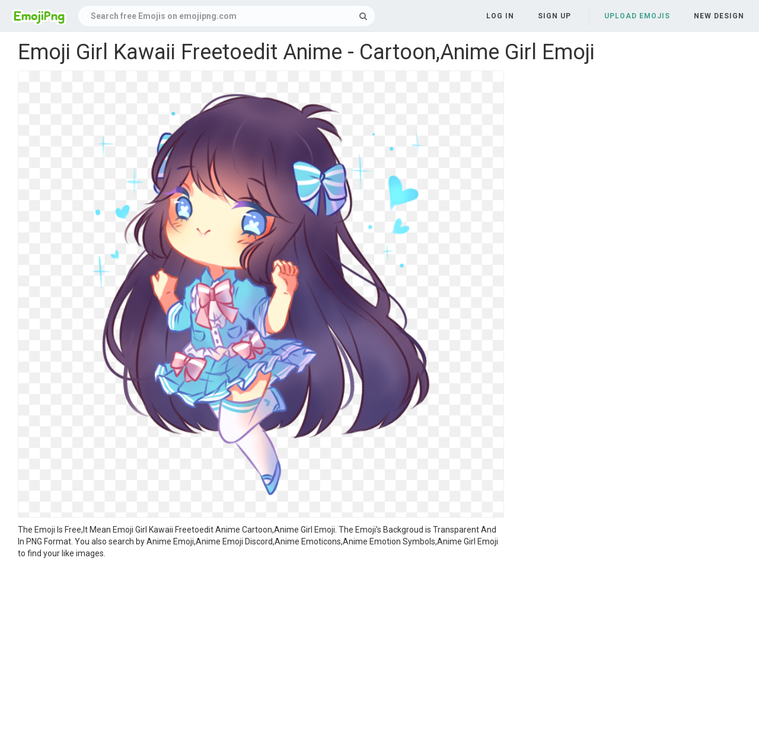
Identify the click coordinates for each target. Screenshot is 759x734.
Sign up (554, 16)
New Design (719, 16)
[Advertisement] (261, 648)
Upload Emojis (637, 16)
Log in (500, 16)
